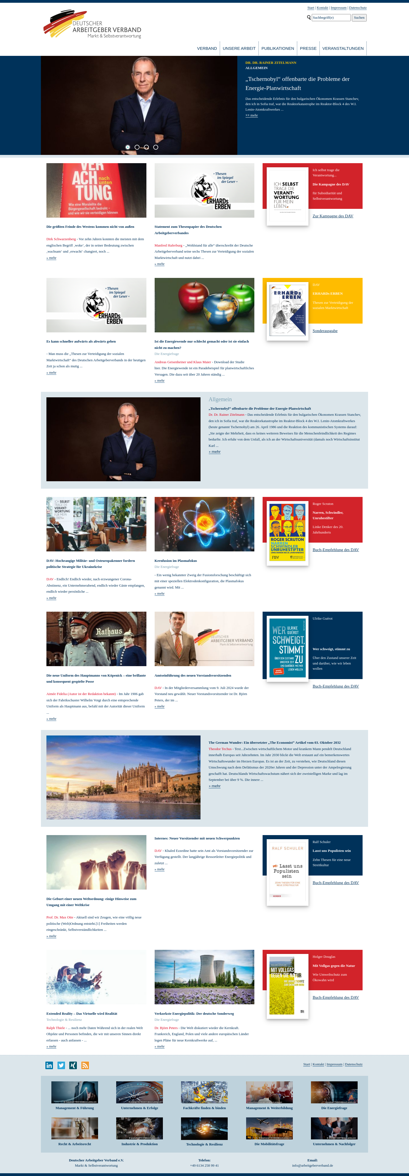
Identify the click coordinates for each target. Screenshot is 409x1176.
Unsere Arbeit (239, 48)
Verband (207, 48)
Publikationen (277, 48)
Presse (308, 48)
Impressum (339, 8)
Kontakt (322, 8)
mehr (252, 115)
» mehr (51, 258)
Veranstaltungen (343, 48)
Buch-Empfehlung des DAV (336, 550)
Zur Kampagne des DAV (333, 216)
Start (310, 8)
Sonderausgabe (325, 331)
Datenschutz (358, 8)
